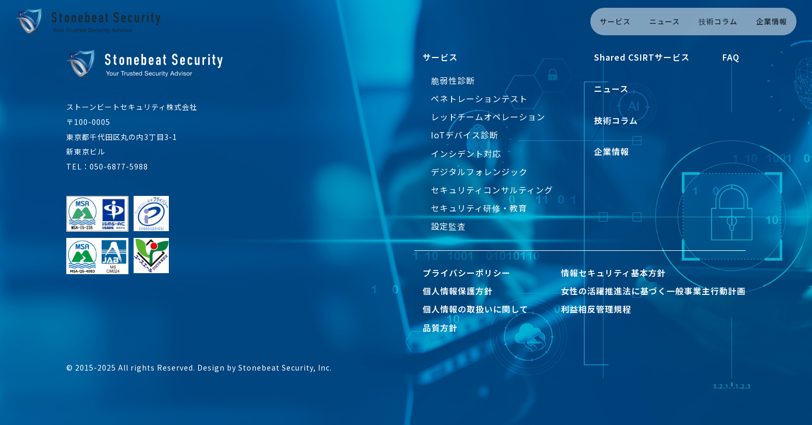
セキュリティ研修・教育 (479, 208)
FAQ (731, 57)
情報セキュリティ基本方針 (613, 272)
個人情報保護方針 (458, 291)
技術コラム (718, 21)
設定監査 (448, 226)
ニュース (664, 21)
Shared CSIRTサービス (642, 57)
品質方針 (440, 327)
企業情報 (771, 21)
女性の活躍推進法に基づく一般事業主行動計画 (653, 291)
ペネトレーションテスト (479, 98)
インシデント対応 (466, 153)
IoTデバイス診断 (464, 135)
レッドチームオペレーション (488, 116)
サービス (615, 21)
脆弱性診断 (453, 80)
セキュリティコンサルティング (492, 189)
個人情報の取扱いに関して (475, 309)
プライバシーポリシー (467, 272)
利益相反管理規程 (596, 309)
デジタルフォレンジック (479, 171)
